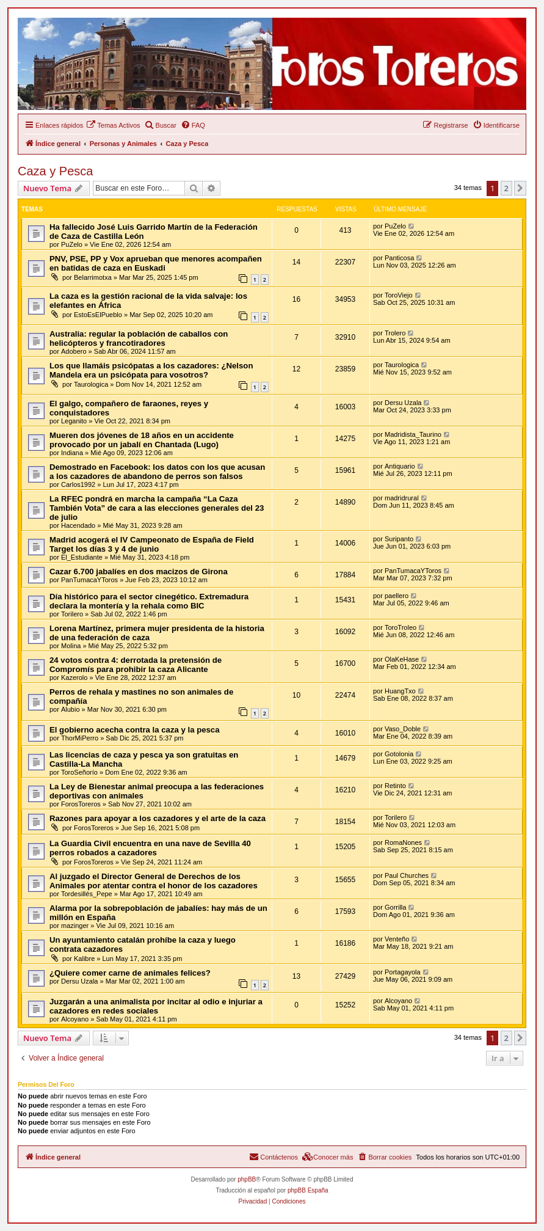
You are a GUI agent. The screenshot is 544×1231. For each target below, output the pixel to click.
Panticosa (399, 257)
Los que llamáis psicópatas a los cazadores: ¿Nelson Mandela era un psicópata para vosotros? (151, 370)
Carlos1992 (78, 484)
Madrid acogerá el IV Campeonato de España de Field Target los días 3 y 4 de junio (151, 544)
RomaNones (403, 842)
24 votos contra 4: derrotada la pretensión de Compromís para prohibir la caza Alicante (135, 665)
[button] (520, 188)
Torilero (72, 614)
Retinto (395, 785)
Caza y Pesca (55, 171)
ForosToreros (81, 804)
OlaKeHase (402, 659)
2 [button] (506, 188)
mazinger (75, 925)
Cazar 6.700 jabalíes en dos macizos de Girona (138, 571)
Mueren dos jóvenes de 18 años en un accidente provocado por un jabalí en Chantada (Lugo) (141, 440)
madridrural (402, 498)
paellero (396, 595)
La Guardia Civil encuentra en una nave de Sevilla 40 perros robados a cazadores (150, 848)
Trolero (395, 333)
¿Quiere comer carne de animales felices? (130, 972)
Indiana (72, 452)
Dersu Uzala (403, 402)
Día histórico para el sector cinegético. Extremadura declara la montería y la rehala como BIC (148, 601)
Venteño (397, 939)
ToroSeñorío (79, 772)
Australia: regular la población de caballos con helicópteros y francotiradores (138, 338)
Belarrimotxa (93, 277)
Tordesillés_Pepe (86, 893)
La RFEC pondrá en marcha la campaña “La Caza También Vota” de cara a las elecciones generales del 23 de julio (156, 508)
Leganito (74, 421)
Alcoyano (75, 1019)
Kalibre (84, 958)
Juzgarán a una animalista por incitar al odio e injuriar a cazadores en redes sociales (156, 1006)
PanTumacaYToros (89, 579)
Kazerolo (74, 677)
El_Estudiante (82, 557)
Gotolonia (399, 754)
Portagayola (403, 972)
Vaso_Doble (403, 728)
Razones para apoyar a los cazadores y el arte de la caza (157, 818)
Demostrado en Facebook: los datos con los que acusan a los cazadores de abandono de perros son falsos (157, 471)
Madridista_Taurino (413, 434)
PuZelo (71, 244)
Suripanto (399, 538)
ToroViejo (399, 295)
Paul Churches (407, 875)
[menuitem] (113, 125)
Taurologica (91, 384)
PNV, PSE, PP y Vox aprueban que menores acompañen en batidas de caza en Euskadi (155, 263)
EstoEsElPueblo (98, 314)
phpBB (247, 1179)
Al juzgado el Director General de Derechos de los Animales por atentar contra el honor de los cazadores (153, 881)
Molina (71, 645)
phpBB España (308, 1190)
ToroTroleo (400, 627)
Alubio (70, 709)
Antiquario (400, 466)
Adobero (74, 351)
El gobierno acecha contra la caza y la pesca (134, 729)
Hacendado (78, 525)
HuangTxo (400, 691)
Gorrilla (395, 907)
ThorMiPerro (79, 738)
